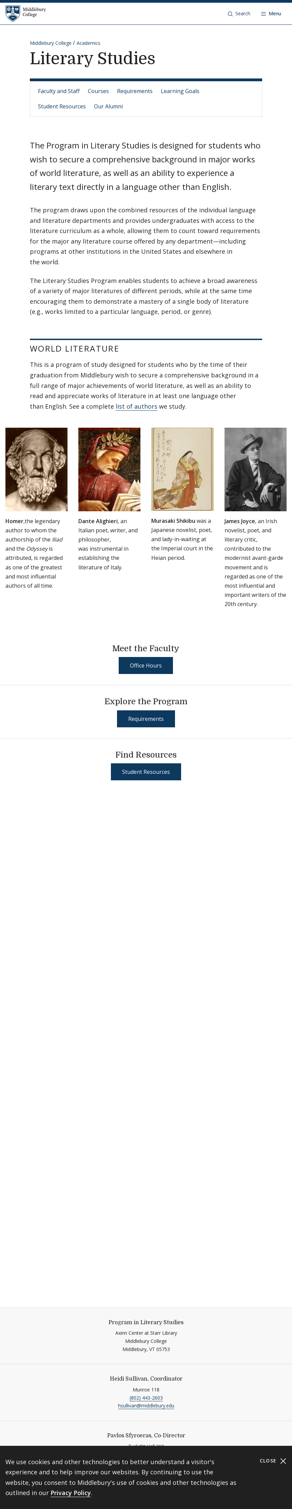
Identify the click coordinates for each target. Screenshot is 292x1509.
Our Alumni (108, 106)
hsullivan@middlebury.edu (146, 1405)
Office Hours (146, 665)
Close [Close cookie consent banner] (273, 1460)
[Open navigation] (271, 13)
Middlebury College (51, 43)
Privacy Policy (71, 1493)
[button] (239, 13)
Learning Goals (180, 91)
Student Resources (62, 106)
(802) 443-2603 (146, 1398)
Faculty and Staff (59, 91)
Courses (98, 91)
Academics (88, 43)
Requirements (135, 91)
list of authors (136, 406)
